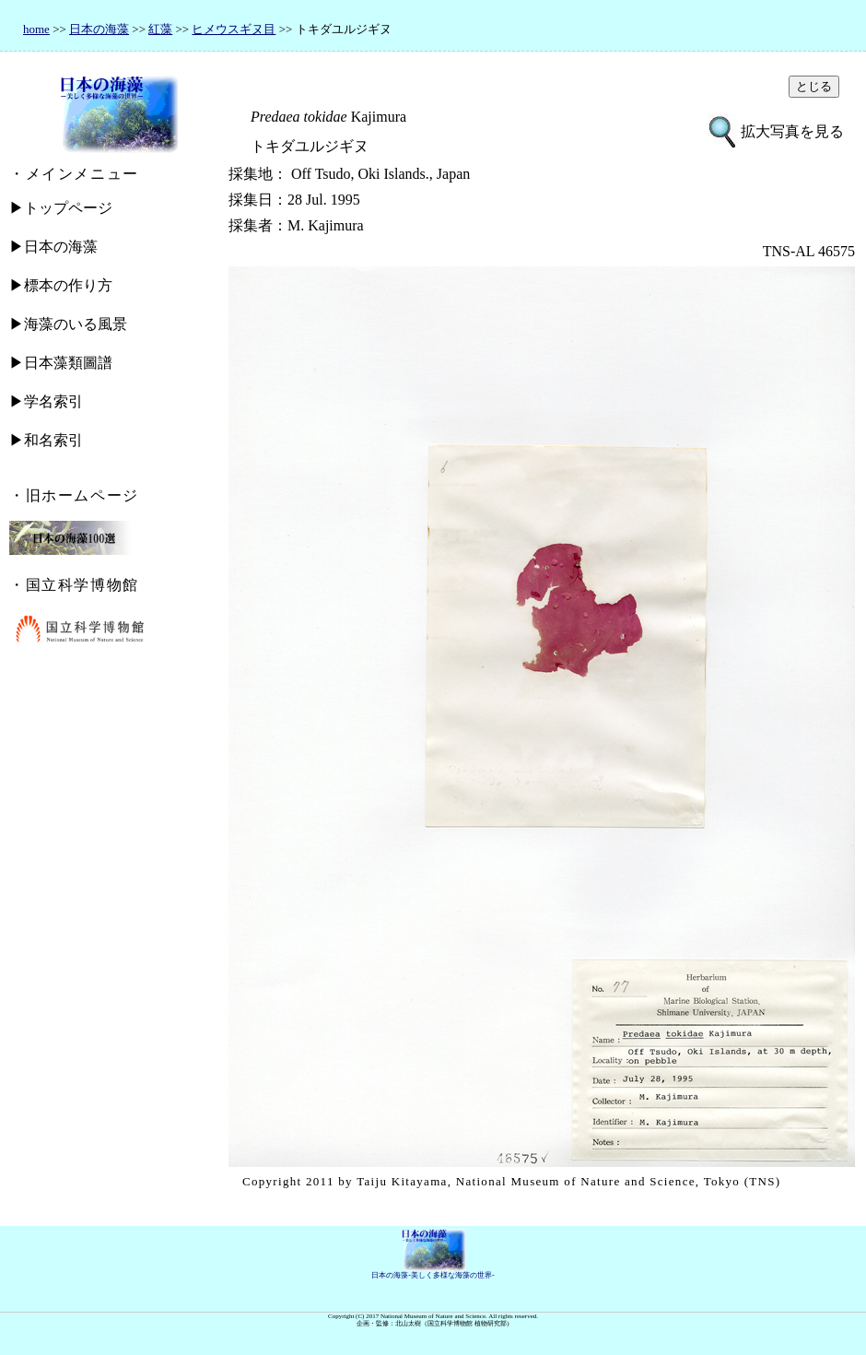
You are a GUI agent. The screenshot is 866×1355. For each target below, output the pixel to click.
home (36, 29)
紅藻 (160, 29)
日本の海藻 (99, 29)
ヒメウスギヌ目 (233, 29)
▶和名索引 (46, 440)
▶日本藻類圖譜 (60, 363)
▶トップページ (60, 208)
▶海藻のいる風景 (68, 324)
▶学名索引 (46, 401)
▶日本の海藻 (53, 246)
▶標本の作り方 (60, 285)
